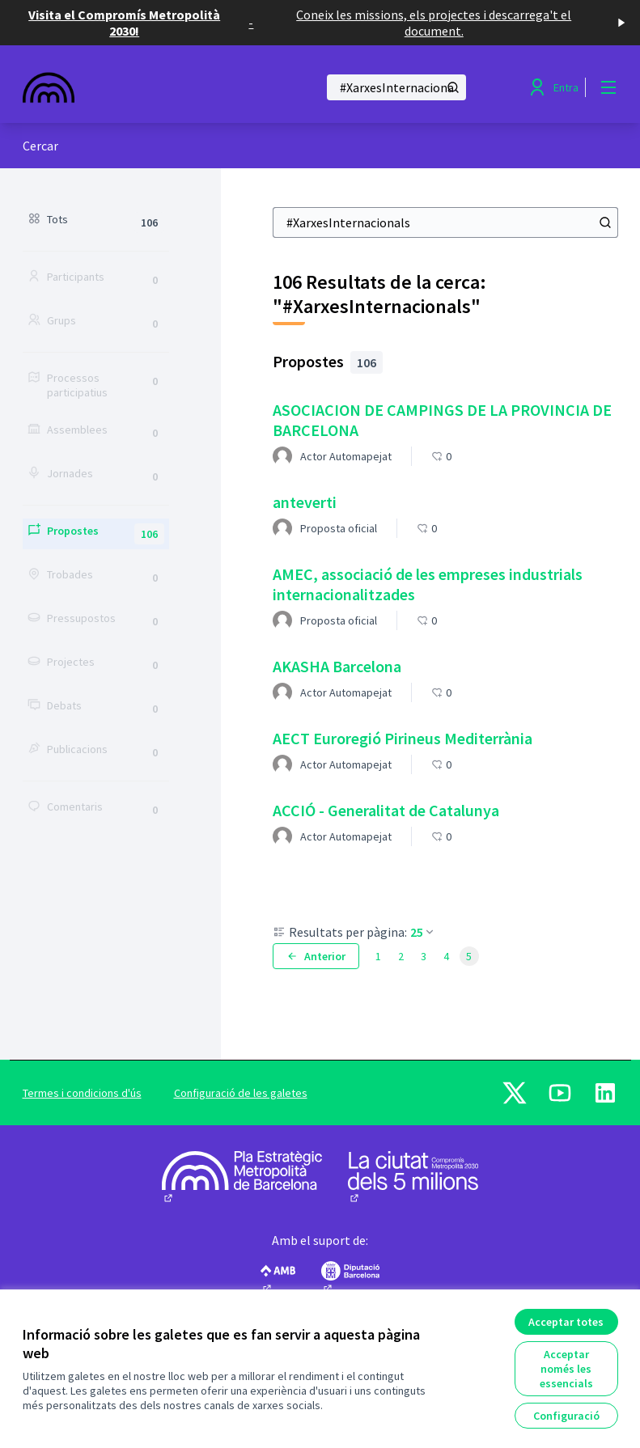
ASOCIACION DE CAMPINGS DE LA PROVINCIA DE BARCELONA (442, 420)
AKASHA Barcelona (337, 666)
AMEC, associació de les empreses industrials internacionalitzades (428, 584)
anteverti (305, 502)
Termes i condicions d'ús (82, 1093)
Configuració (566, 1415)
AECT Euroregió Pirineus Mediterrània (402, 738)
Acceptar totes (566, 1322)
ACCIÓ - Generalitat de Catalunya (386, 810)
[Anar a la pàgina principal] (130, 87)
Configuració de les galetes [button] (240, 1093)
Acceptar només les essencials (566, 1369)
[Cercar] (396, 87)
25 (423, 932)
